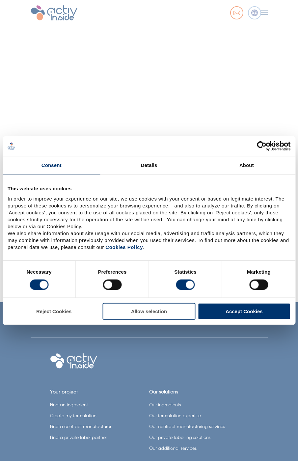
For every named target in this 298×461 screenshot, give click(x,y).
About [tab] (246, 165)
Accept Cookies (244, 311)
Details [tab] (149, 165)
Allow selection (149, 311)
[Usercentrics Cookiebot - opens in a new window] (261, 146)
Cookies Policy (124, 247)
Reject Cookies (54, 311)
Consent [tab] (51, 165)
